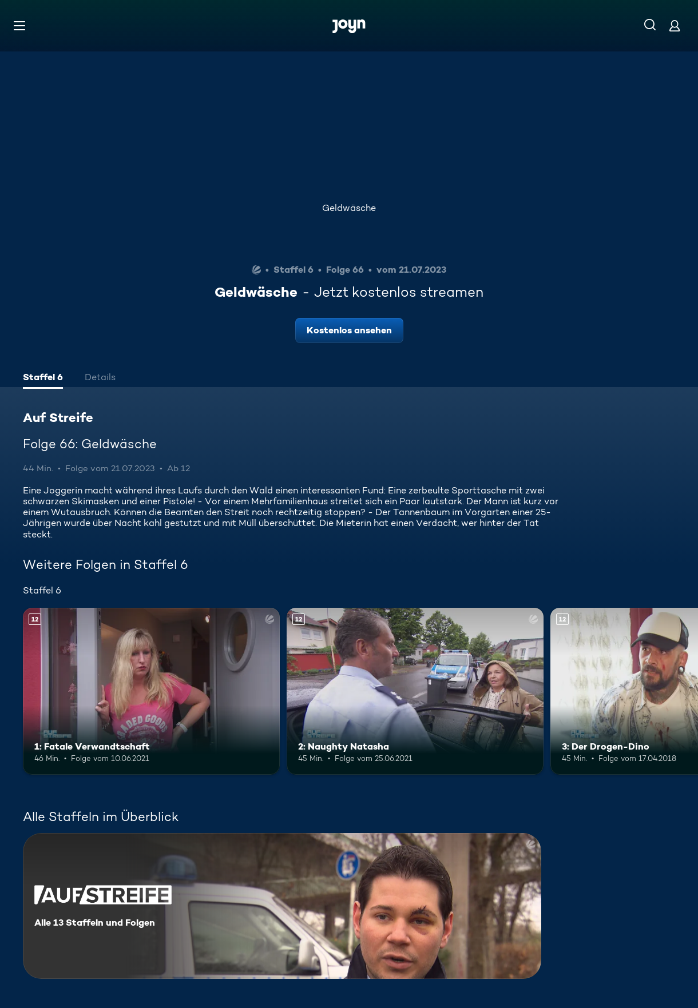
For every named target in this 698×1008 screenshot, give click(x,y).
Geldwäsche (349, 207)
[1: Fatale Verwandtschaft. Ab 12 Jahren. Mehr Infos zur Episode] (151, 691)
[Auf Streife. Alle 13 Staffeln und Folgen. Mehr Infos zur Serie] (282, 906)
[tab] (43, 378)
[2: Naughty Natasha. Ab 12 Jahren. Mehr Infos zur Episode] (415, 691)
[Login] (675, 25)
